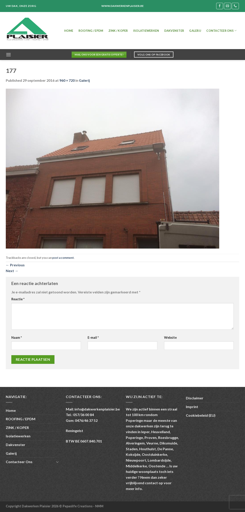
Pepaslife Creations (78, 506)
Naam (16, 337)
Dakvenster (174, 30)
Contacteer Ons (221, 30)
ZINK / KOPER (118, 30)
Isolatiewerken (146, 30)
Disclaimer (194, 398)
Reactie (17, 299)
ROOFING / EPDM (90, 30)
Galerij (195, 30)
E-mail (93, 337)
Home (68, 30)
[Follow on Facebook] (219, 6)
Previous (15, 265)
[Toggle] (57, 461)
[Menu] (8, 54)
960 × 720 (67, 80)
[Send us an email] (227, 6)
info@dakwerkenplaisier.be (97, 409)
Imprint (192, 406)
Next (12, 271)
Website (170, 337)
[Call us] (235, 6)
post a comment (63, 257)
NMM (99, 506)
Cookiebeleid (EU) (200, 415)
